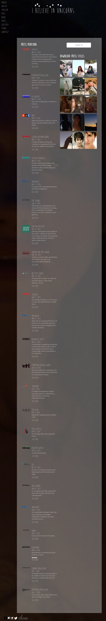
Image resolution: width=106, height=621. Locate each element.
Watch (4, 6)
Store (3, 28)
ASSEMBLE (6, 618)
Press (3, 21)
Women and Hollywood (40, 252)
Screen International (40, 137)
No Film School (37, 273)
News (3, 17)
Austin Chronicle (38, 158)
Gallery (5, 25)
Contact (5, 32)
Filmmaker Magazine (40, 75)
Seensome (35, 386)
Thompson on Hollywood (41, 365)
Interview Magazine (40, 589)
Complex (35, 294)
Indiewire (35, 181)
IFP (33, 464)
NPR (33, 115)
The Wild (35, 409)
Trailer (4, 10)
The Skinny (36, 200)
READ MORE (35, 67)
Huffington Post (38, 226)
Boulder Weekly (38, 448)
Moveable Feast (38, 339)
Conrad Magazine (39, 568)
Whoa (34, 530)
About (4, 2)
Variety (35, 49)
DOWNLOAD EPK (79, 45)
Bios (3, 14)
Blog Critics (37, 428)
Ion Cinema (36, 486)
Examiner (35, 547)
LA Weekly (36, 96)
